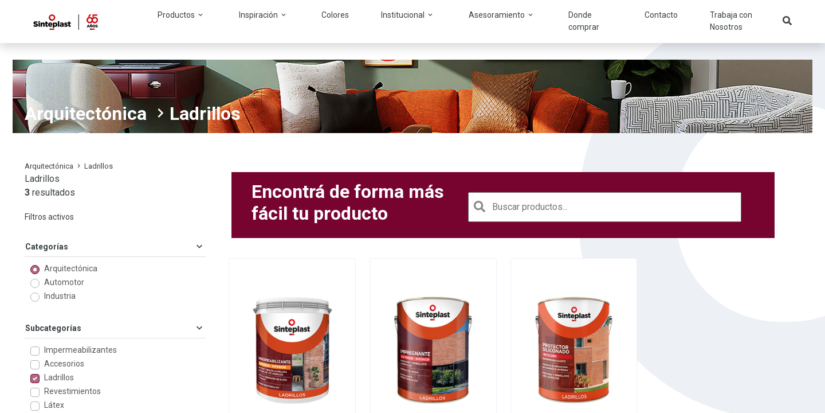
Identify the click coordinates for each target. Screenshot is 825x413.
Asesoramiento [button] (502, 15)
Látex (54, 405)
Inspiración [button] (263, 15)
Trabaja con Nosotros (731, 21)
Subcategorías (115, 328)
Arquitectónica (86, 113)
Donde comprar (583, 21)
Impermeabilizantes (80, 349)
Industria (60, 296)
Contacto (661, 15)
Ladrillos (59, 377)
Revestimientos (72, 391)
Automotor (64, 282)
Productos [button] (181, 15)
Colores (335, 15)
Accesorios (64, 363)
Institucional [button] (407, 15)
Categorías (115, 246)
